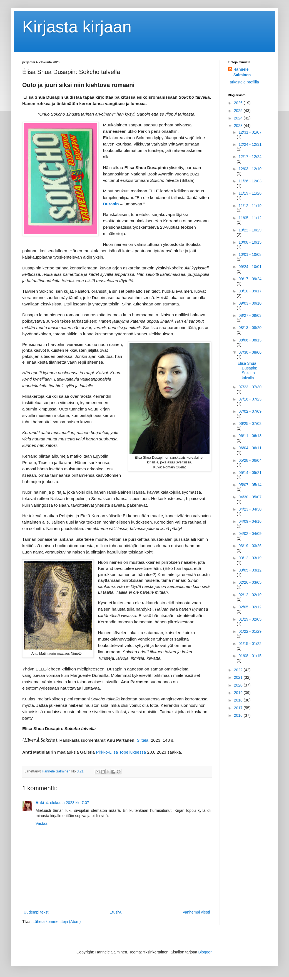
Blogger (204, 952)
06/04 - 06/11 (249, 448)
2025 (239, 110)
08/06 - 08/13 (249, 340)
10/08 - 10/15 (249, 242)
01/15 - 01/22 (249, 643)
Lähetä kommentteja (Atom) (57, 921)
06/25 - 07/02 (249, 423)
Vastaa (42, 823)
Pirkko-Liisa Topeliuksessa (121, 752)
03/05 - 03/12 (249, 570)
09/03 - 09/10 (249, 303)
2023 (239, 125)
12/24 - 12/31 (249, 144)
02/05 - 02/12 (249, 607)
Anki (40, 802)
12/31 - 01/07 (249, 132)
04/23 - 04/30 (249, 509)
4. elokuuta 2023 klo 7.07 (67, 802)
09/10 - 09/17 (249, 291)
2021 (239, 677)
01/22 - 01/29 (249, 631)
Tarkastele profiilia (243, 82)
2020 (239, 685)
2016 (239, 715)
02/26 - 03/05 (249, 582)
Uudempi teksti (36, 912)
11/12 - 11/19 (249, 205)
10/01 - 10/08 (249, 254)
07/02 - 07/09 (249, 411)
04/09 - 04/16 (249, 521)
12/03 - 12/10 (249, 169)
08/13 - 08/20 (249, 327)
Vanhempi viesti (196, 912)
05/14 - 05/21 (249, 472)
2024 (239, 118)
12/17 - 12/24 (249, 156)
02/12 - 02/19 (249, 595)
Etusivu (115, 912)
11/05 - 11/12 (249, 218)
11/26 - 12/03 (249, 181)
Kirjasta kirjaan (77, 26)
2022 (239, 670)
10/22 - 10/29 (249, 230)
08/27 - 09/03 (249, 315)
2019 (239, 692)
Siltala (142, 740)
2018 (239, 700)
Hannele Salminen (242, 72)
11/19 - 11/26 (249, 193)
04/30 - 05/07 (249, 497)
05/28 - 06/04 (249, 460)
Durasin (111, 203)
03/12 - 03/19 (249, 558)
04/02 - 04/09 (249, 533)
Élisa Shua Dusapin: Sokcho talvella (247, 370)
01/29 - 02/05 (249, 619)
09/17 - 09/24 (249, 279)
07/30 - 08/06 (249, 352)
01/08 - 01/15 (249, 656)
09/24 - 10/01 (249, 266)
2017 (239, 708)
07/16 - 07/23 (249, 399)
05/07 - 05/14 (249, 485)
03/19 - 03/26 (249, 546)
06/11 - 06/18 (249, 435)
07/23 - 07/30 (249, 387)
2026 (239, 103)
